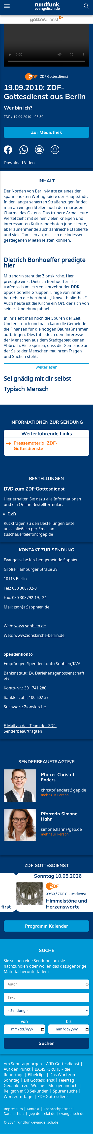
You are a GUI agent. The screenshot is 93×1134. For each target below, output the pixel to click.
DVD (12, 514)
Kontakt (33, 1109)
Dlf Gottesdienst (39, 1080)
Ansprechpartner (57, 1109)
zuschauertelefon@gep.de (28, 534)
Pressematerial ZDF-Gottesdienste (36, 445)
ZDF (7, 116)
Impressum (13, 1109)
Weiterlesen (47, 367)
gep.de (34, 1113)
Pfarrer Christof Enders (57, 777)
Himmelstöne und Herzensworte (66, 904)
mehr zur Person (55, 795)
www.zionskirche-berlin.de (39, 636)
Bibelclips (36, 1075)
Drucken (55, 149)
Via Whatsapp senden (23, 149)
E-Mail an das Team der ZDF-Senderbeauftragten (30, 728)
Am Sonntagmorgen (23, 1064)
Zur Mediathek (46, 132)
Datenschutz (14, 1113)
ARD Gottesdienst (62, 1064)
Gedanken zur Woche (24, 1086)
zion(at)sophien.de (31, 607)
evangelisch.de (71, 1113)
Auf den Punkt (17, 1069)
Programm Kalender (46, 926)
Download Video (19, 163)
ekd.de (49, 1113)
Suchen (86, 6)
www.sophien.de (30, 626)
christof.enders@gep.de (63, 790)
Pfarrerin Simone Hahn (59, 816)
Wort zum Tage (18, 1097)
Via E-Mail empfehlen (39, 149)
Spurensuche (65, 1091)
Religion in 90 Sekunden (26, 1091)
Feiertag (66, 1080)
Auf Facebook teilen (8, 149)
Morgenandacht (63, 1086)
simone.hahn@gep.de (61, 829)
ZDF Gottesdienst (54, 76)
